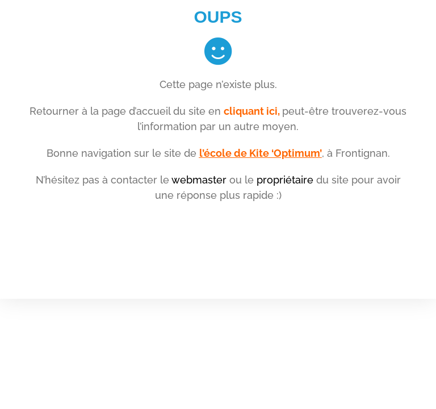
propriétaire (285, 180)
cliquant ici (251, 111)
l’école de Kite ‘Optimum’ (260, 153)
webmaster (199, 180)
